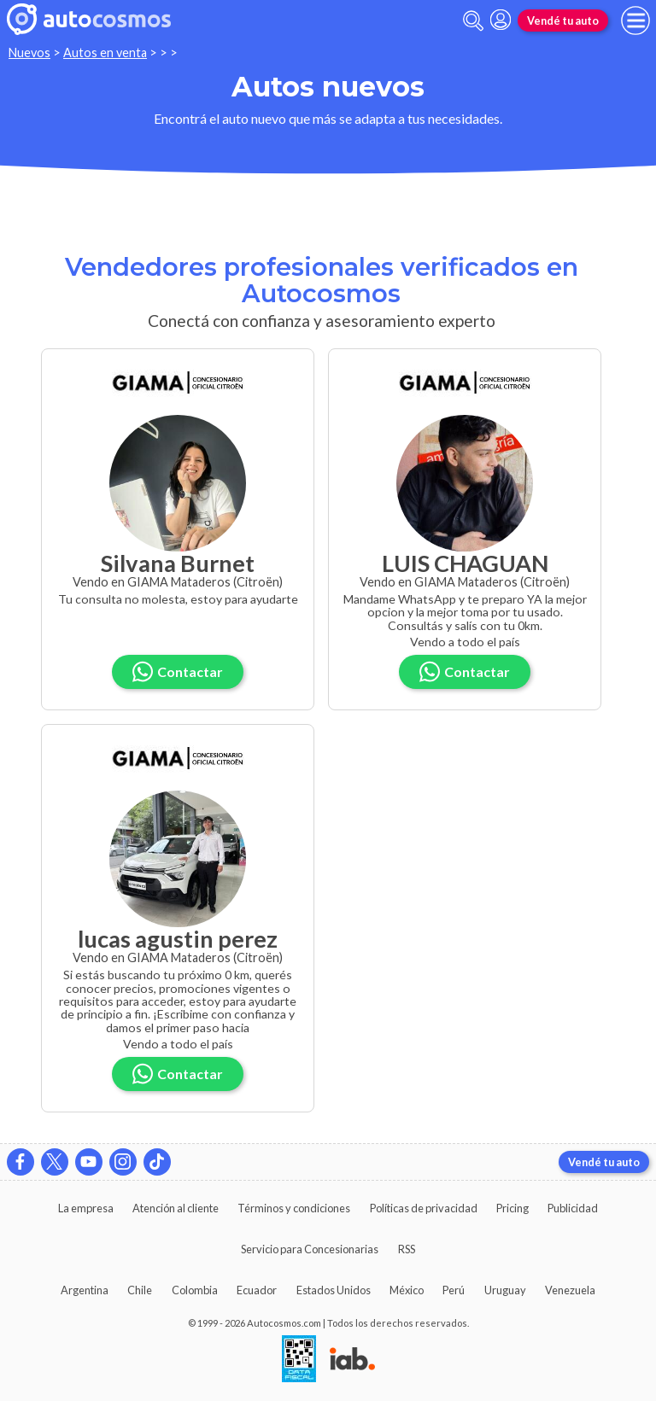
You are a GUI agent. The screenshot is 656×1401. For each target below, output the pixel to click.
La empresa (86, 1208)
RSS (406, 1249)
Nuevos (29, 52)
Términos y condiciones (293, 1208)
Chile (139, 1290)
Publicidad (573, 1208)
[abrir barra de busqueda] (473, 21)
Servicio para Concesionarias (309, 1249)
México (407, 1290)
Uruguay (505, 1290)
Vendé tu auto (563, 20)
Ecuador (257, 1290)
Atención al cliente (175, 1208)
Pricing (512, 1208)
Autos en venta (105, 52)
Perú (453, 1290)
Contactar (177, 671)
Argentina (84, 1290)
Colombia (195, 1290)
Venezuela (570, 1290)
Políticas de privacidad (423, 1208)
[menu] (635, 20)
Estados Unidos (333, 1290)
